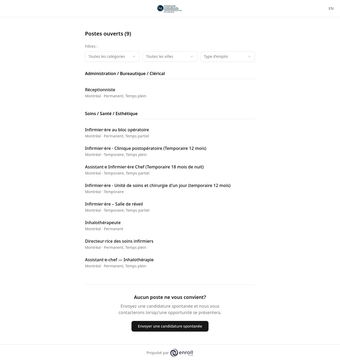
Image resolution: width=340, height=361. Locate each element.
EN (331, 8)
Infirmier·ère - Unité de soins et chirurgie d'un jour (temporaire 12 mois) (158, 185)
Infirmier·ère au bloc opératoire (117, 130)
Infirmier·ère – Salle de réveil (114, 204)
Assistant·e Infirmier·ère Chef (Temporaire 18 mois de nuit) (144, 167)
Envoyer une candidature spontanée (170, 326)
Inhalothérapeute (103, 222)
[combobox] (112, 56)
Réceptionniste (100, 90)
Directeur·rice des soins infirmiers (119, 241)
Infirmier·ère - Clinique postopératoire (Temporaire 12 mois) (145, 148)
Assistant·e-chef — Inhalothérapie (119, 260)
